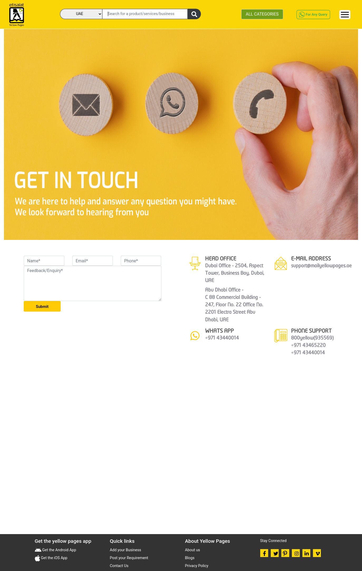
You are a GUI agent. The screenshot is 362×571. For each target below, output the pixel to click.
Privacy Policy (197, 566)
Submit (42, 306)
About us (192, 550)
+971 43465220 (308, 345)
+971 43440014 (222, 338)
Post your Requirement (129, 558)
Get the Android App (58, 550)
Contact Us (119, 566)
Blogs (190, 558)
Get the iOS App (53, 558)
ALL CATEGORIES (262, 14)
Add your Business (125, 550)
